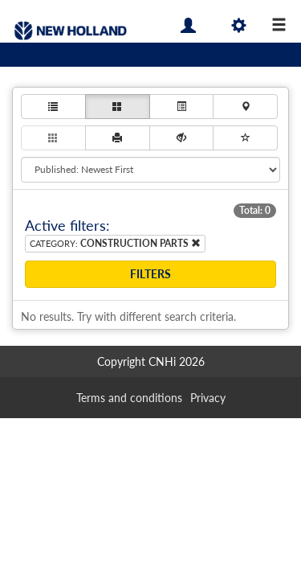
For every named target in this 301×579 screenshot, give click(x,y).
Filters (150, 274)
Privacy (208, 397)
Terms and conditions (129, 397)
